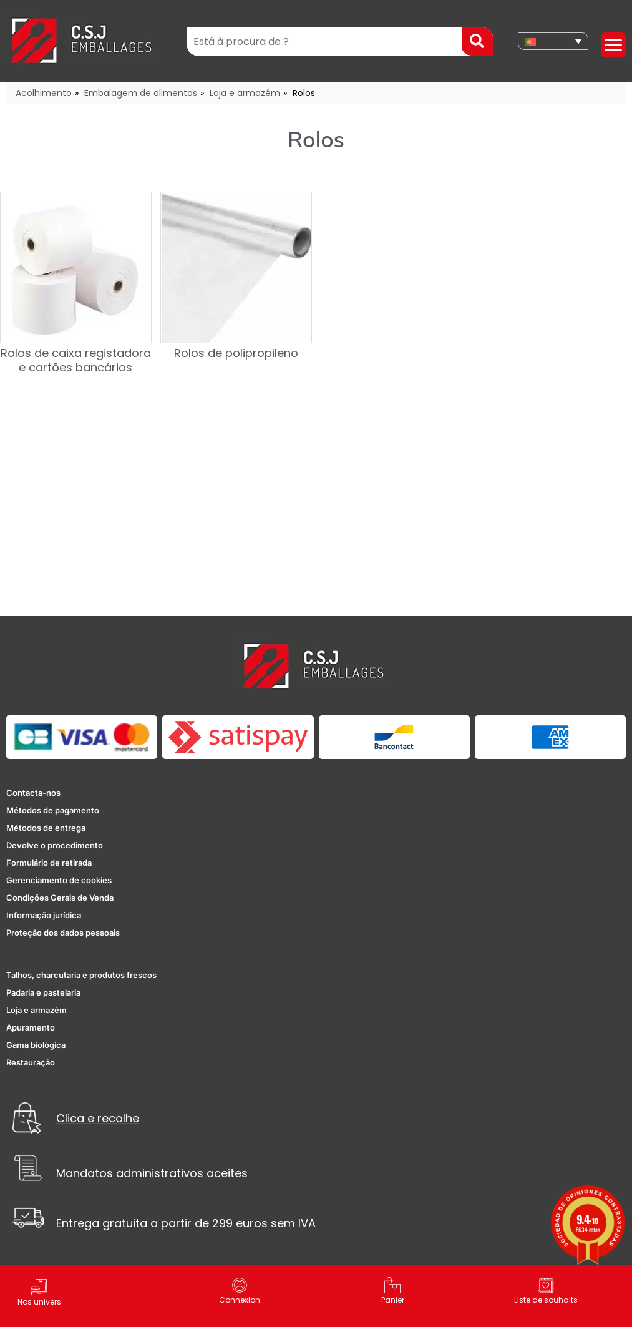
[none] (553, 41)
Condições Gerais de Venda (60, 898)
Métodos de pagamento (52, 810)
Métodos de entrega (45, 828)
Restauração (30, 1062)
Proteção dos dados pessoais (63, 933)
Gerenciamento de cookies (59, 880)
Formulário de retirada (49, 863)
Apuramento (30, 1027)
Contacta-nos (33, 793)
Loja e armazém (245, 93)
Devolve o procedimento (54, 845)
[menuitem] (553, 41)
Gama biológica (36, 1045)
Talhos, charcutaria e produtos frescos (81, 975)
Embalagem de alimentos (140, 93)
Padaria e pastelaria (43, 992)
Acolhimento (44, 93)
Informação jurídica (43, 915)
